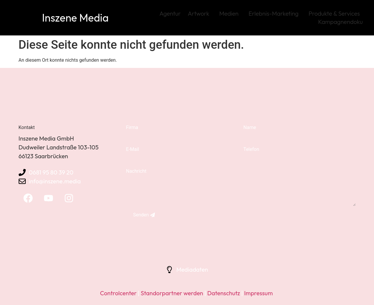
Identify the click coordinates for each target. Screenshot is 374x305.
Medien (230, 13)
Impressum (258, 293)
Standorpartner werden (172, 293)
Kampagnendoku (340, 21)
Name (249, 127)
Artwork (200, 13)
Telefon (251, 149)
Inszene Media (75, 17)
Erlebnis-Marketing (275, 13)
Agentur (170, 13)
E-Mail (132, 149)
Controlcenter (118, 293)
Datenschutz (223, 293)
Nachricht (136, 171)
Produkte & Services (336, 13)
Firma (132, 127)
